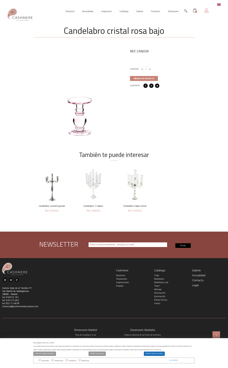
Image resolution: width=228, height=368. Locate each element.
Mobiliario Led (161, 282)
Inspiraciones (122, 282)
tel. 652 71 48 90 (10, 303)
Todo (156, 275)
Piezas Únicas (160, 300)
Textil (156, 286)
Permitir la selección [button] (97, 353)
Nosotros (120, 275)
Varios (157, 303)
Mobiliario (159, 279)
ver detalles (173, 360)
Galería (196, 270)
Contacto (198, 280)
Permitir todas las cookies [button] (154, 353)
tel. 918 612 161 (10, 297)
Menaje (157, 289)
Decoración (159, 293)
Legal (195, 285)
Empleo (119, 286)
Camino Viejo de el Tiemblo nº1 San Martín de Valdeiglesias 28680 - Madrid (17, 291)
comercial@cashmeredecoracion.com (20, 306)
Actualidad (198, 275)
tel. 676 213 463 (10, 300)
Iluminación (159, 296)
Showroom (121, 279)
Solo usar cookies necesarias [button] (44, 353)
